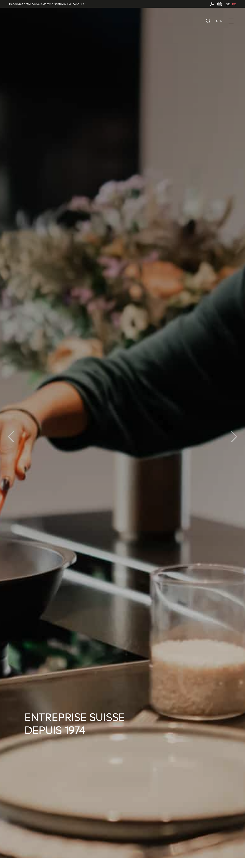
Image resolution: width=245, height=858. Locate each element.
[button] (234, 436)
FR (234, 4)
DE (228, 4)
